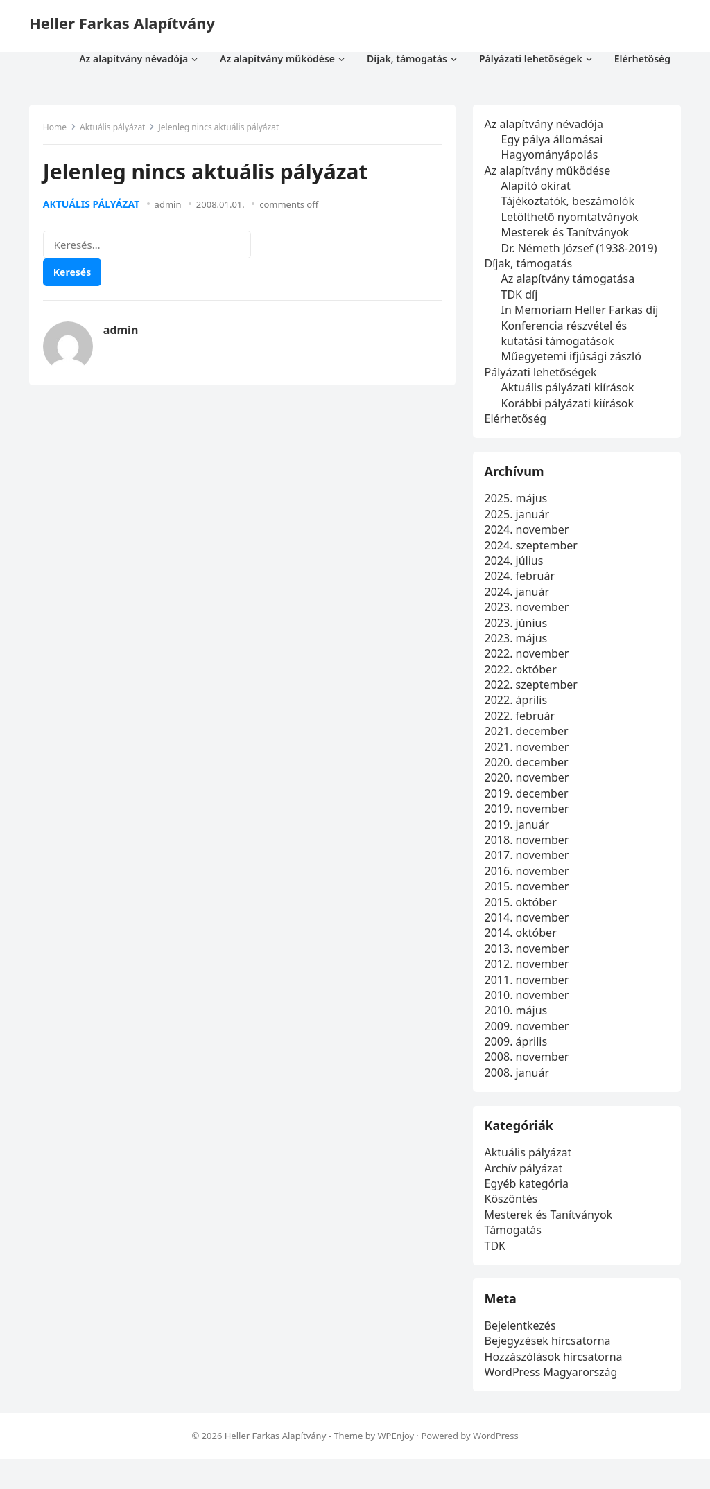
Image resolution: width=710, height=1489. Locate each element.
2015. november (529, 897)
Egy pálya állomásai (554, 141)
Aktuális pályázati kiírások (570, 390)
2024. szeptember (533, 555)
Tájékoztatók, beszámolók (570, 203)
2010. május (518, 1021)
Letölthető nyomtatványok (572, 219)
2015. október (523, 912)
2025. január (519, 524)
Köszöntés (513, 1218)
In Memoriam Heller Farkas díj (582, 312)
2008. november (529, 1067)
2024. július (516, 571)
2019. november (529, 819)
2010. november (529, 1006)
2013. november (529, 959)
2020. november (529, 788)
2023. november (529, 618)
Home (58, 130)
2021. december (529, 742)
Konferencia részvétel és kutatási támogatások (566, 335)
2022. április (518, 711)
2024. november (529, 540)
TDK (497, 1264)
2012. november (529, 975)
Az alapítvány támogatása (570, 281)
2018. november (529, 850)
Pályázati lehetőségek (543, 374)
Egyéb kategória (529, 1202)
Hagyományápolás (551, 157)
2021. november (529, 757)
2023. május (518, 649)
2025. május (518, 509)
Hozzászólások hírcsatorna (556, 1384)
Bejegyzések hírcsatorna (550, 1368)
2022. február (522, 726)
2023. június (518, 633)
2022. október (523, 679)
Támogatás (515, 1249)
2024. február (522, 586)
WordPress (496, 1466)
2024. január (519, 602)
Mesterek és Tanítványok (567, 235)
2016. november (529, 881)
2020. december (529, 773)
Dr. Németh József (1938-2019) (581, 250)
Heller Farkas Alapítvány (122, 22)
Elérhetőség (518, 420)
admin (171, 208)
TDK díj (521, 296)
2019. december (529, 803)
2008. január (519, 1083)
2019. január (519, 835)
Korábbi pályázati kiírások (569, 405)
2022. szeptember (533, 695)
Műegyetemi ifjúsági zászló (573, 359)
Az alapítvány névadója (546, 126)
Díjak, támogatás (531, 266)
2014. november (529, 928)
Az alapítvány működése (550, 172)
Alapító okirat (538, 188)
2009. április (518, 1052)
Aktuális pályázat (115, 130)
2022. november (529, 664)
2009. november (529, 1036)
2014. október (523, 943)
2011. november (529, 990)
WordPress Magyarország (553, 1399)
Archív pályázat (526, 1187)
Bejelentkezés (522, 1353)
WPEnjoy (395, 1466)
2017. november (529, 866)
